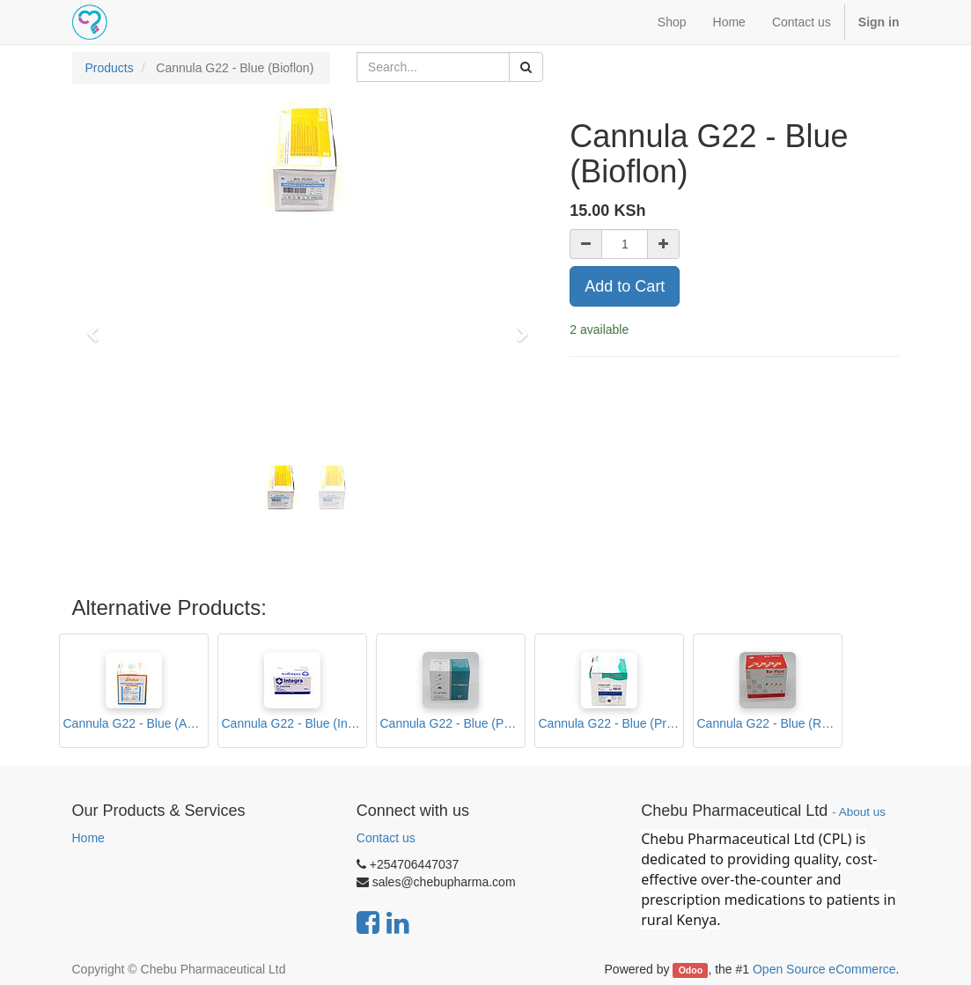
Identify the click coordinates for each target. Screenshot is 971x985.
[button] (98, 326)
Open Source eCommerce (824, 969)
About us (862, 811)
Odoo (691, 970)
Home (88, 838)
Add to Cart (625, 286)
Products (109, 68)
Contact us (386, 838)
